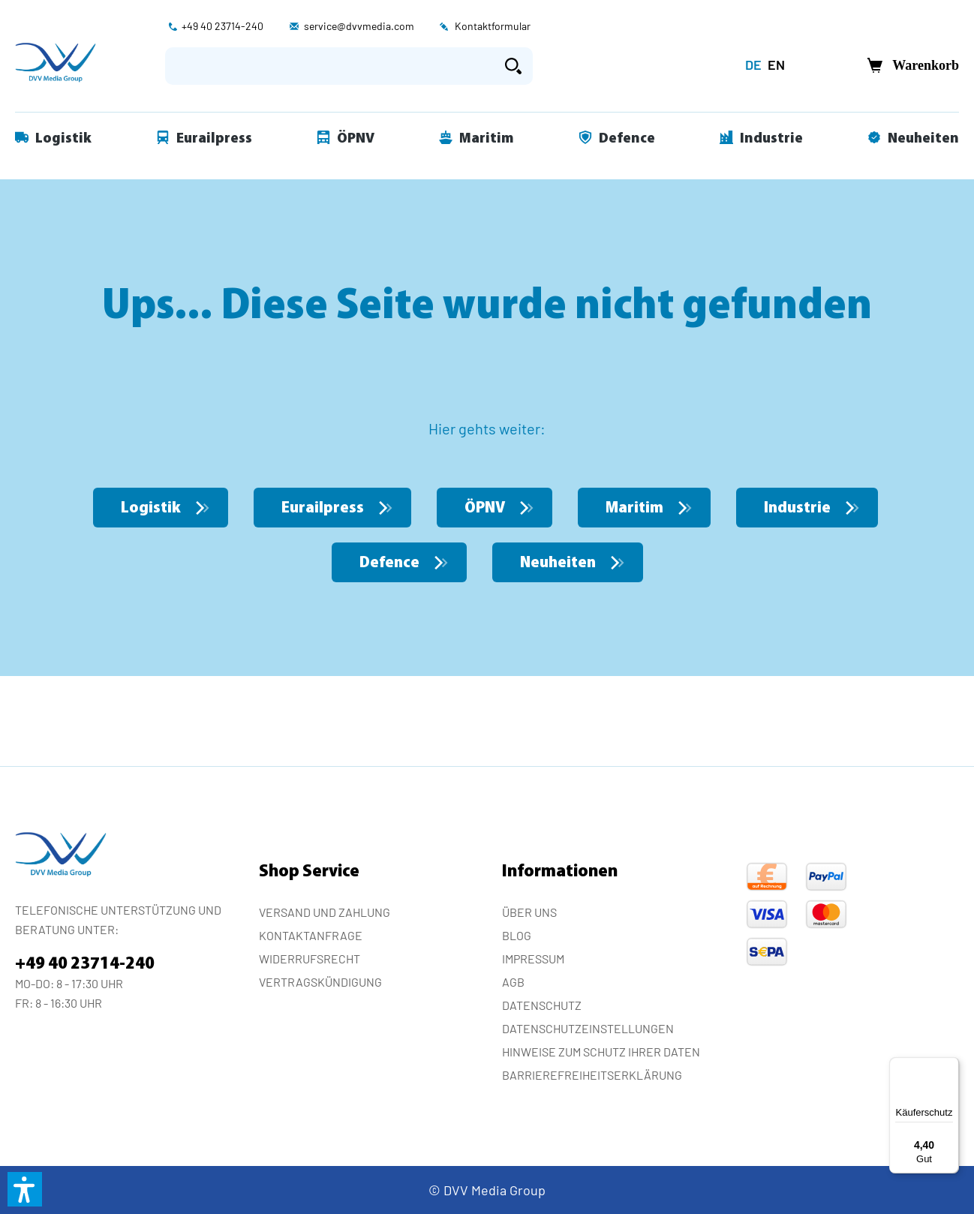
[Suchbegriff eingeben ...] (330, 66)
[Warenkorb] (908, 65)
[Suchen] (513, 66)
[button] (25, 1189)
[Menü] (950, 1066)
